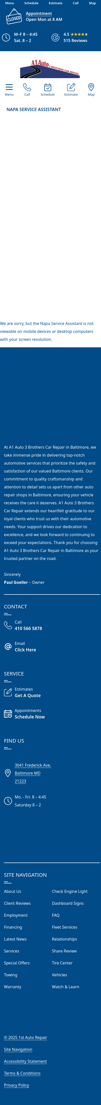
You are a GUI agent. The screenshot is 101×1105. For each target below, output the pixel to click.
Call (27, 94)
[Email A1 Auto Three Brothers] (52, 647)
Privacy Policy (16, 1085)
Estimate (71, 94)
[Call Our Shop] (52, 625)
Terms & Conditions (22, 1073)
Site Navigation (18, 1049)
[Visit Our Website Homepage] (50, 67)
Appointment (39, 13)
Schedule (48, 94)
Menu (9, 94)
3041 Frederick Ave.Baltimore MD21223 (33, 773)
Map (91, 94)
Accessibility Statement (25, 1061)
